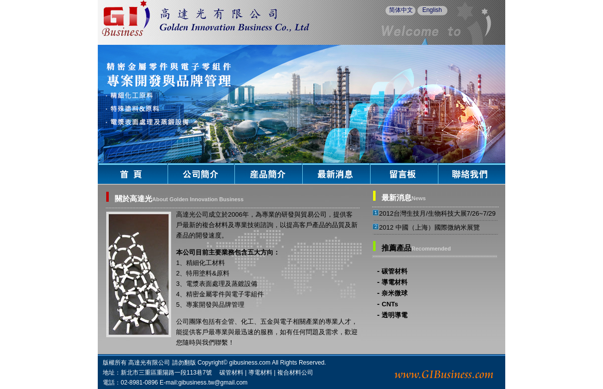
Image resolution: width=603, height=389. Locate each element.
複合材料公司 (295, 372)
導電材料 (394, 282)
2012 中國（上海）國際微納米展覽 (429, 227)
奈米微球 (394, 293)
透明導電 (394, 315)
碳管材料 (394, 271)
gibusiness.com (250, 362)
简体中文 (401, 9)
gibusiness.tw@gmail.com (212, 382)
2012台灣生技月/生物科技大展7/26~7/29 (437, 213)
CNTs (390, 304)
